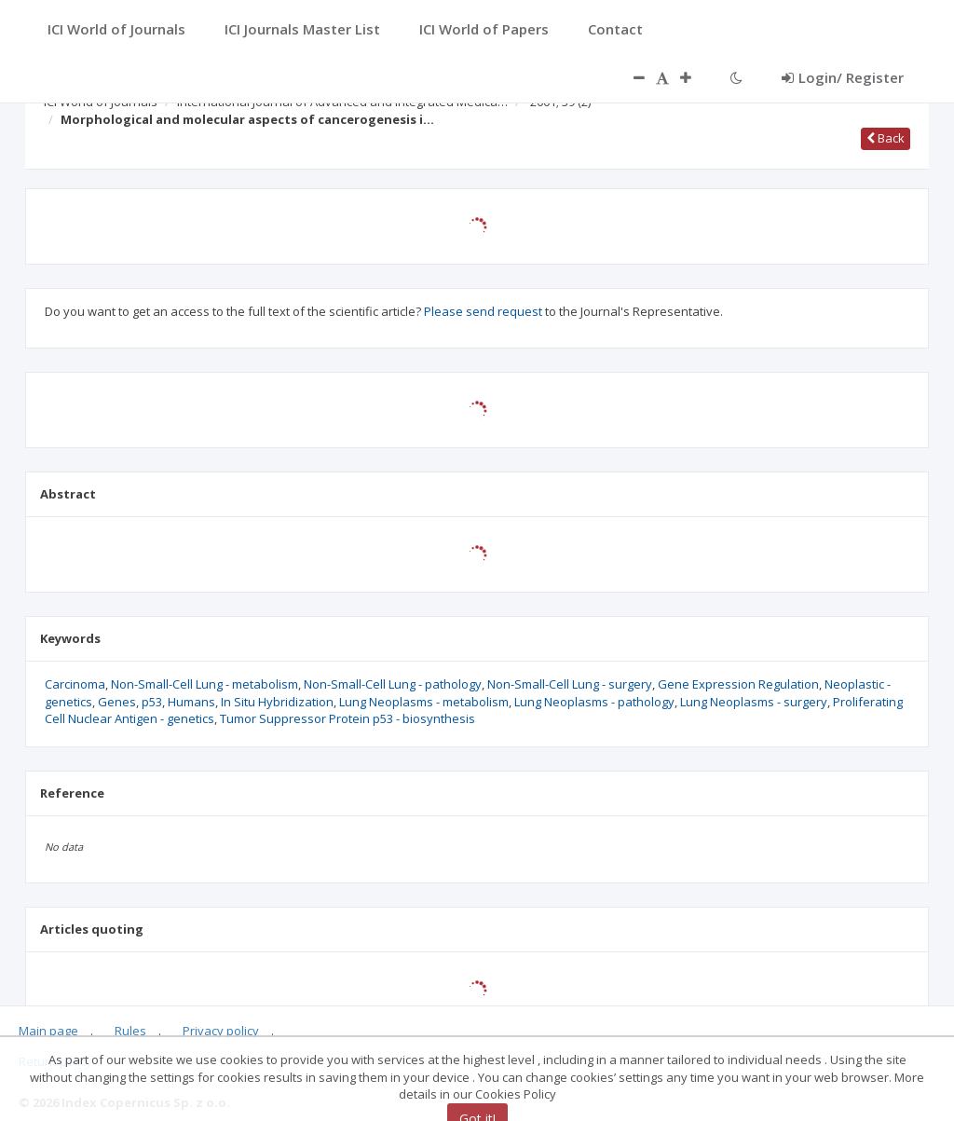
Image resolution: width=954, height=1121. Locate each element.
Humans (191, 701)
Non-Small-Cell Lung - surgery (569, 684)
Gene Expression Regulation (738, 684)
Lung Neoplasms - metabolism (424, 701)
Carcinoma (75, 684)
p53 (152, 701)
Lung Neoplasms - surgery (753, 701)
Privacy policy (221, 1030)
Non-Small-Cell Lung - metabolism (204, 684)
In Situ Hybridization (277, 701)
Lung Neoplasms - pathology (594, 701)
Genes (117, 701)
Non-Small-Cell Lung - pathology (393, 684)
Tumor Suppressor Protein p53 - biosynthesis (347, 718)
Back (885, 138)
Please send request (483, 311)
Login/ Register (843, 77)
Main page (48, 1030)
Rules (130, 1030)
